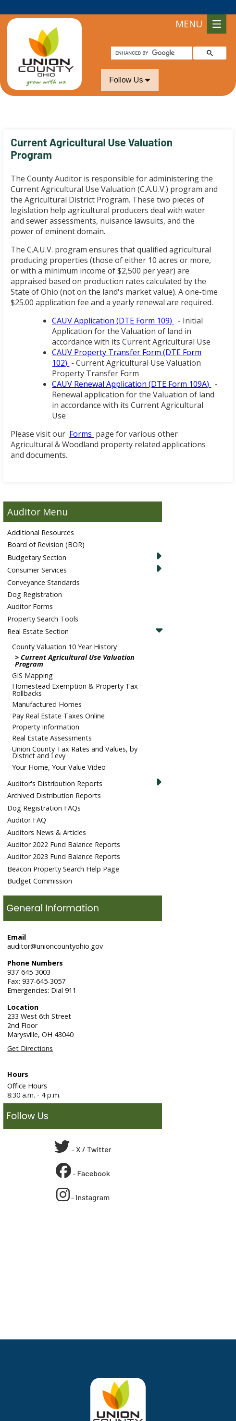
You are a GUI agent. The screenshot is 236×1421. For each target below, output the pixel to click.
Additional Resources (40, 518)
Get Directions (30, 1034)
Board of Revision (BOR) (46, 530)
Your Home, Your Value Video (59, 752)
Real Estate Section (38, 616)
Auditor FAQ (26, 805)
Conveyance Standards (43, 568)
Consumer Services (37, 555)
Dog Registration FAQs (44, 793)
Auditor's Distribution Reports (54, 769)
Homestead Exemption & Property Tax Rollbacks (75, 675)
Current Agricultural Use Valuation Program (75, 646)
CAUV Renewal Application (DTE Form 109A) (131, 369)
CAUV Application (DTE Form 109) (113, 306)
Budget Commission (39, 866)
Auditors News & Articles (46, 818)
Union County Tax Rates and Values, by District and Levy (74, 738)
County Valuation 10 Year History (64, 632)
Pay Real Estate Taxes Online (58, 701)
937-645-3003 (28, 957)
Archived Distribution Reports (54, 781)
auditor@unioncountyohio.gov (55, 931)
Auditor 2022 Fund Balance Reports (63, 830)
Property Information (45, 712)
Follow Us (129, 65)
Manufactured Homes (47, 689)
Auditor (23, 497)
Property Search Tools (42, 604)
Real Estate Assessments (52, 723)
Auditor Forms (30, 592)
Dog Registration (34, 580)
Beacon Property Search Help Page (63, 854)
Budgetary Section (36, 543)
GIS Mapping (32, 661)
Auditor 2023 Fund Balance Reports (63, 842)
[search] (150, 39)
